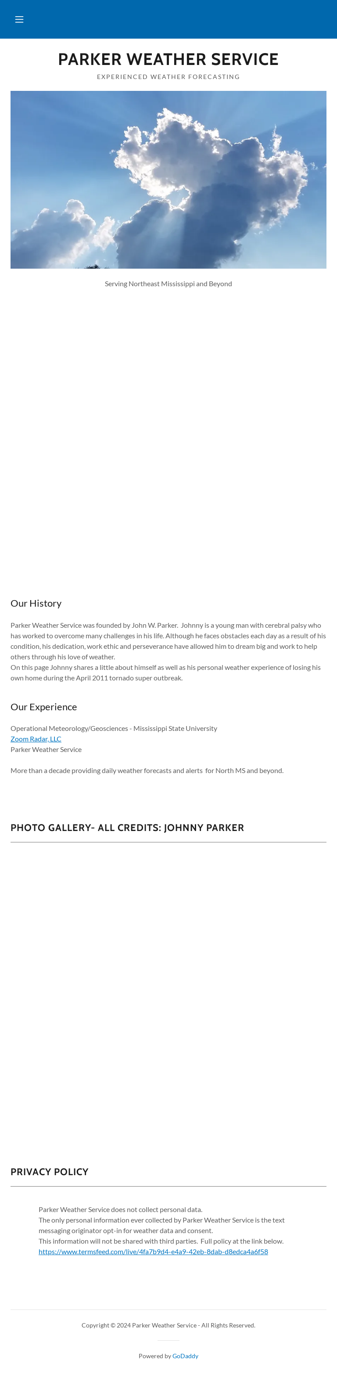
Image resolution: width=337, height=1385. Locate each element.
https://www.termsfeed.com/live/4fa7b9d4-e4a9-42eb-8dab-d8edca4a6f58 (153, 1251)
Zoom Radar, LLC (36, 738)
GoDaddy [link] (185, 1356)
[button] (19, 19)
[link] (168, 62)
